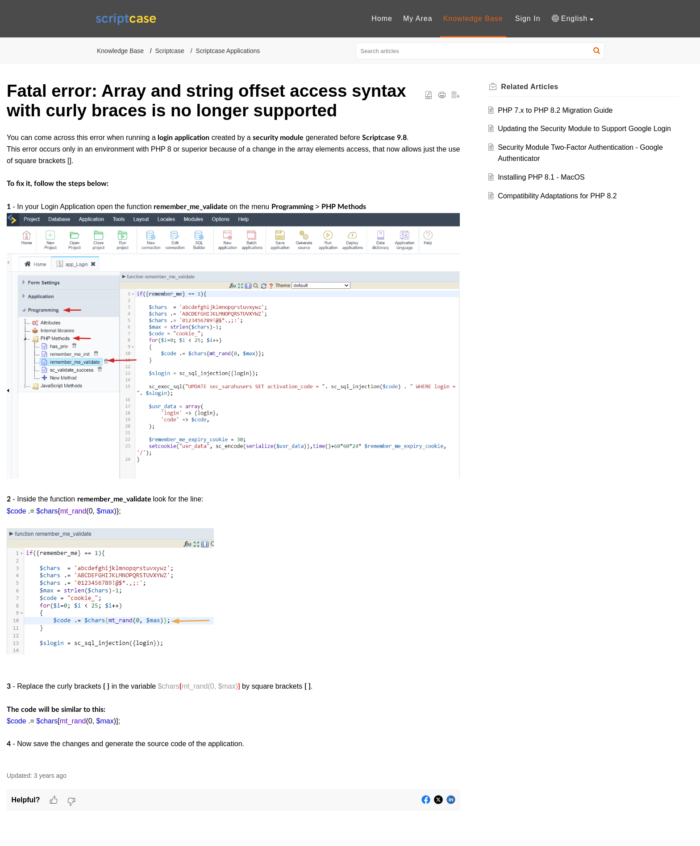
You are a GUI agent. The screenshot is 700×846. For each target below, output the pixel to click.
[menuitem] (382, 18)
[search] (480, 50)
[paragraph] (233, 447)
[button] (572, 18)
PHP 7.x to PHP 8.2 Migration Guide (555, 110)
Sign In (528, 18)
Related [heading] (529, 86)
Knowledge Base (473, 18)
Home (381, 18)
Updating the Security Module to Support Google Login (584, 128)
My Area (418, 18)
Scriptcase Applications (228, 50)
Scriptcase (169, 50)
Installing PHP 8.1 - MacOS (541, 177)
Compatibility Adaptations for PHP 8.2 (557, 196)
